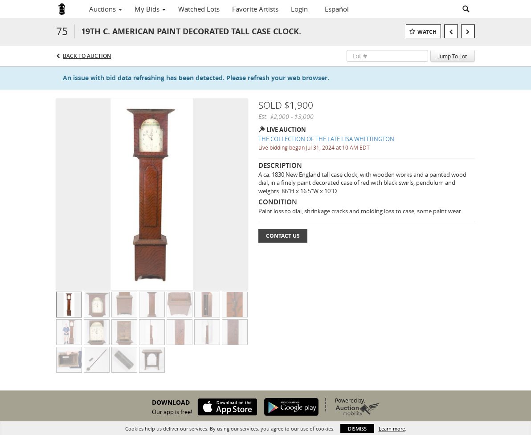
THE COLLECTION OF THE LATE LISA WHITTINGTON (326, 139)
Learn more (392, 428)
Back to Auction (87, 56)
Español (337, 8)
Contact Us (283, 236)
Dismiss (357, 428)
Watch (427, 32)
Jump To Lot (452, 56)
